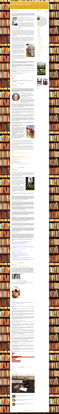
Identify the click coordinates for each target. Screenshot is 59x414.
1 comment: (16, 83)
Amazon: (13, 152)
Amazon (13, 354)
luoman (30, 410)
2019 (38, 34)
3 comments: (16, 167)
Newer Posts (13, 369)
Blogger (35, 410)
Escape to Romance (16, 87)
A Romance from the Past (17, 170)
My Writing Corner (21, 4)
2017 (38, 36)
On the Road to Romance (17, 11)
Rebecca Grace (42, 16)
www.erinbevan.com (14, 74)
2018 (38, 35)
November (39, 38)
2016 (38, 53)
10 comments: (16, 262)
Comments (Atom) (16, 370)
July (38, 42)
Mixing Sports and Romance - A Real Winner (21, 266)
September (39, 40)
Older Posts (33, 369)
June (38, 43)
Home (23, 369)
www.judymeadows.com (16, 160)
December (39, 37)
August (39, 41)
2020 (38, 33)
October (39, 39)
